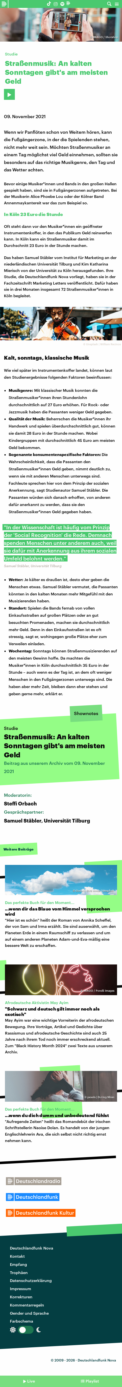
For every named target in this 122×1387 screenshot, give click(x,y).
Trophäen (19, 1272)
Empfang (18, 1264)
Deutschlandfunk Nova (31, 1248)
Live (31, 1381)
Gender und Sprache (29, 1313)
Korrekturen (21, 1296)
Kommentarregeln (27, 1305)
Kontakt (17, 1256)
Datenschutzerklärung (31, 1280)
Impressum (20, 1288)
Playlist (92, 1381)
